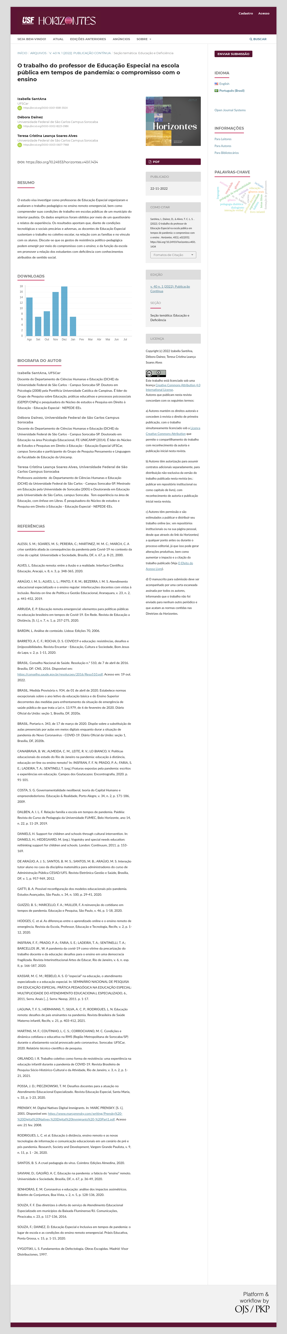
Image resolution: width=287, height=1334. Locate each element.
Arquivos (38, 53)
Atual (58, 39)
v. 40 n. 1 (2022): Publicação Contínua (80, 53)
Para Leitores (223, 139)
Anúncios (121, 39)
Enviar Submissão (233, 54)
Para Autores (223, 146)
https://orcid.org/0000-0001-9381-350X (45, 107)
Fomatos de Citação (168, 255)
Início (22, 53)
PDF (156, 162)
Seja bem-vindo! (31, 39)
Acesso (264, 13)
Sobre (143, 39)
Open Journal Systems (230, 110)
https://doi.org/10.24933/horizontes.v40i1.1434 (62, 162)
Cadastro (246, 13)
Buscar (258, 39)
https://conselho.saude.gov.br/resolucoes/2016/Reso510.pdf (60, 674)
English (224, 84)
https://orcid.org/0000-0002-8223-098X (46, 126)
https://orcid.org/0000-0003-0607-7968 (46, 144)
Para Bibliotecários (227, 153)
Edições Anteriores (88, 39)
